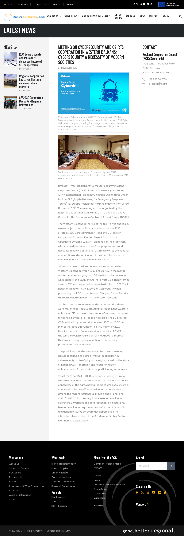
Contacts (69, 4)
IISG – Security (59, 505)
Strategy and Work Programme (26, 486)
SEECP (12, 481)
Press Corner (23, 4)
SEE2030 (98, 468)
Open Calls (39, 4)
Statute (13, 490)
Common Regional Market (96, 16)
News (142, 16)
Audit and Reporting (20, 494)
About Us (14, 463)
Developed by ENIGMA (58, 530)
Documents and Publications (110, 484)
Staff (12, 499)
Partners (98, 505)
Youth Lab (56, 501)
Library (165, 16)
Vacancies (57, 4)
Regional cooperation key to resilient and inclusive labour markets (31, 81)
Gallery (153, 16)
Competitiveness (61, 477)
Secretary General (19, 468)
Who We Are (53, 16)
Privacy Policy (34, 530)
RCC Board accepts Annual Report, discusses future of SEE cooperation (30, 59)
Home (8, 4)
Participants (16, 477)
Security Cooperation (63, 481)
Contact (143, 504)
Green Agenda (118, 16)
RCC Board (15, 472)
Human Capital (59, 468)
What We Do (71, 16)
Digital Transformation (63, 463)
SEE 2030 (130, 16)
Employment (58, 497)
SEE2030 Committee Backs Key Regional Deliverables (31, 101)
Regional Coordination (63, 486)
